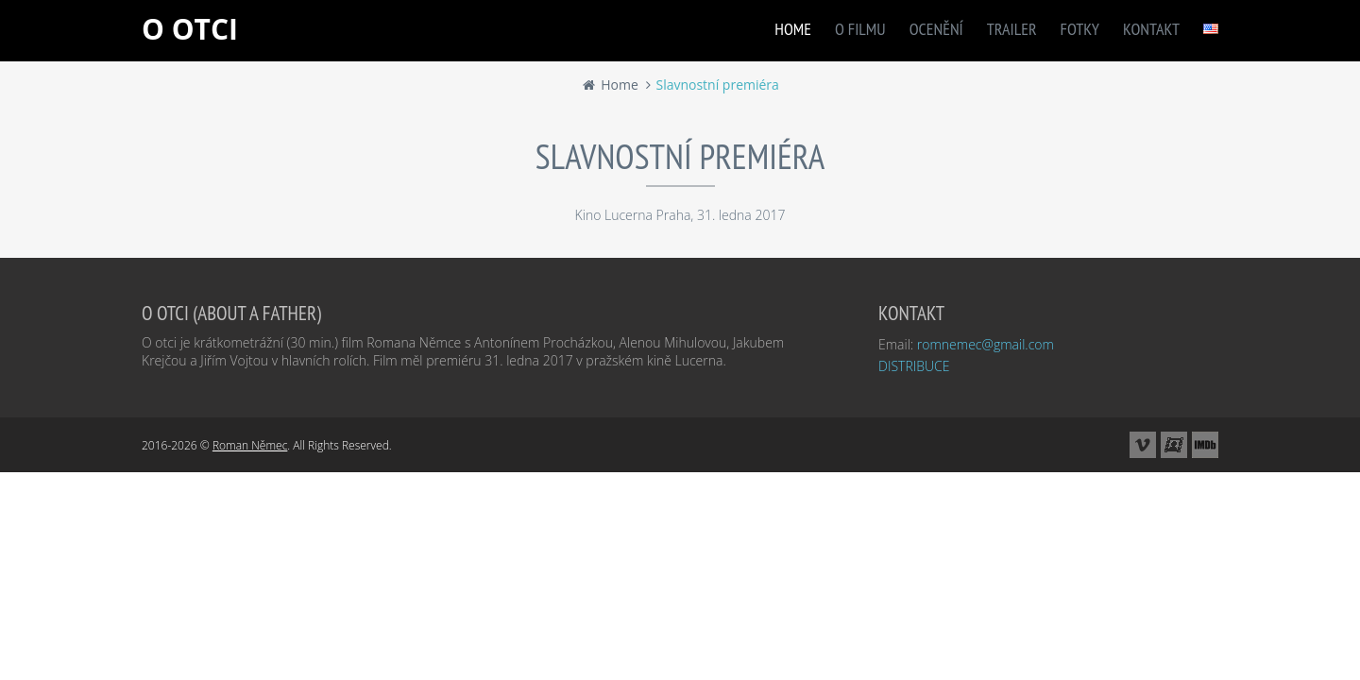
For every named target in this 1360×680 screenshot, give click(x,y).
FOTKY (1080, 29)
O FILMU (860, 29)
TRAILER (1012, 29)
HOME (792, 29)
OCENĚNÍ (936, 29)
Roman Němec (249, 445)
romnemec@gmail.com (985, 344)
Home (609, 85)
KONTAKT (1151, 29)
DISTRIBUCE (914, 366)
